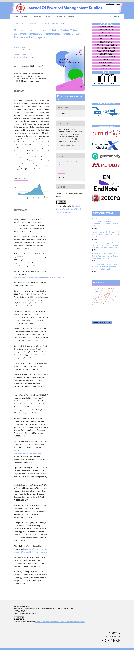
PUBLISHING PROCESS (106, 51)
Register (61, 16)
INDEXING (106, 66)
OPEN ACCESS (106, 54)
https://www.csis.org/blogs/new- (26, 300)
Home (16, 16)
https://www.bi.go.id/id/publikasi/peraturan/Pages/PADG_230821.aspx (40, 277)
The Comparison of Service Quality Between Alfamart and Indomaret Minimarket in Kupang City (104, 266)
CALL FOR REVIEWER (106, 57)
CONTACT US (106, 69)
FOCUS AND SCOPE (106, 27)
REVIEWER (105, 33)
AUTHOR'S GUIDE (106, 36)
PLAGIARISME (106, 42)
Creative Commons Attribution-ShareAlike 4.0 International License (69, 209)
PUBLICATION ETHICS (106, 48)
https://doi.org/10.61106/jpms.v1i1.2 (31, 66)
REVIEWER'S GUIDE (106, 39)
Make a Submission (102, 322)
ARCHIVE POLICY (106, 63)
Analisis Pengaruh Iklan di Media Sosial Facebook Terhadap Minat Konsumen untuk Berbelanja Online (106, 234)
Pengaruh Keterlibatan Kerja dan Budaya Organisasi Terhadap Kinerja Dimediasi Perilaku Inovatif (105, 255)
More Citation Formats (68, 146)
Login (71, 16)
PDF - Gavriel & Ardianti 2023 (69, 97)
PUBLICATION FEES (106, 60)
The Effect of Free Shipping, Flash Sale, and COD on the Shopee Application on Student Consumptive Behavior (106, 245)
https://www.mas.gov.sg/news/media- (28, 453)
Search (114, 16)
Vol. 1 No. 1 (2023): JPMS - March (43, 24)
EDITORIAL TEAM (106, 30)
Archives (38, 16)
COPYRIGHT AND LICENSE (106, 45)
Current (26, 16)
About (49, 16)
